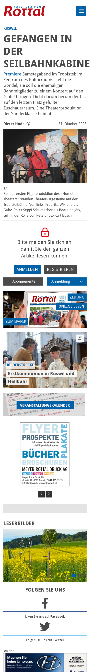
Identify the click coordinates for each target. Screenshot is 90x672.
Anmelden (27, 269)
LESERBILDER (19, 523)
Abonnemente (23, 281)
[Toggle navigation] (81, 11)
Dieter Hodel (16, 124)
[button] (41, 494)
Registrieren (60, 269)
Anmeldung (67, 281)
